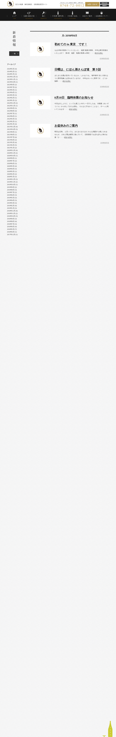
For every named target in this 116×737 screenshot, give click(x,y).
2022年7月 (10, 113)
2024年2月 (10, 71)
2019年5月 (10, 198)
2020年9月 (10, 158)
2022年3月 (10, 119)
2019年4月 (10, 200)
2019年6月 (10, 195)
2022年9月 (10, 108)
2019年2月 (10, 205)
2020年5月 (10, 166)
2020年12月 (11, 150)
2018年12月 (11, 211)
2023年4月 (10, 92)
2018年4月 (10, 232)
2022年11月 (11, 106)
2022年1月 (10, 124)
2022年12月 (11, 103)
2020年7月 (10, 161)
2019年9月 (10, 187)
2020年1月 (10, 176)
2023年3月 (10, 95)
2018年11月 (11, 213)
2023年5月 (10, 90)
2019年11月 (11, 182)
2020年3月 (10, 171)
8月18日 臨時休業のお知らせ (73, 97)
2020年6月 (10, 163)
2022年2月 (10, 121)
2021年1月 (10, 148)
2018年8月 (10, 221)
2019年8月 (10, 190)
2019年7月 (10, 192)
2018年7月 (10, 224)
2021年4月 (10, 140)
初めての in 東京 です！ (70, 44)
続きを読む (99, 53)
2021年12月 (11, 126)
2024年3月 (10, 69)
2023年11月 (11, 79)
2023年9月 (10, 84)
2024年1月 (10, 74)
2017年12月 (11, 234)
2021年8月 (10, 134)
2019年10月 (11, 184)
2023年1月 (10, 100)
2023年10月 (11, 82)
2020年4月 (10, 169)
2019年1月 (10, 208)
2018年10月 (11, 216)
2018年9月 (10, 219)
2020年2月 (10, 174)
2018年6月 (10, 226)
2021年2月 (10, 145)
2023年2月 (10, 98)
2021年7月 (10, 137)
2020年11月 (11, 153)
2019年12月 (11, 179)
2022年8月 (10, 111)
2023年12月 (11, 77)
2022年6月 (10, 116)
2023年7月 (10, 87)
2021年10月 (11, 129)
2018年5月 (10, 229)
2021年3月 (10, 142)
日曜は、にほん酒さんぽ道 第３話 (77, 69)
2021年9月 (10, 132)
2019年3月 (10, 203)
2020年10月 (11, 155)
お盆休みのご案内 (66, 125)
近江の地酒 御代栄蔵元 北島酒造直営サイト (31, 4)
